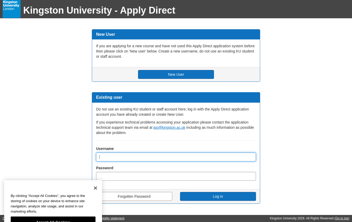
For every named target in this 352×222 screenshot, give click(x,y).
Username (105, 149)
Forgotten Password (134, 196)
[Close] (95, 194)
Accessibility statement (108, 218)
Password (104, 168)
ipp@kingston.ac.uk (169, 127)
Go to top (342, 218)
